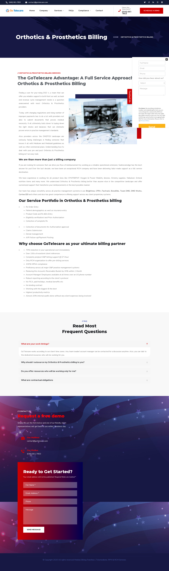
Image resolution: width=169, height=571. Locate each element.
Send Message (34, 530)
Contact (99, 10)
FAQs (71, 10)
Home (32, 10)
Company (43, 10)
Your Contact (152, 38)
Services (58, 10)
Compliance (83, 10)
